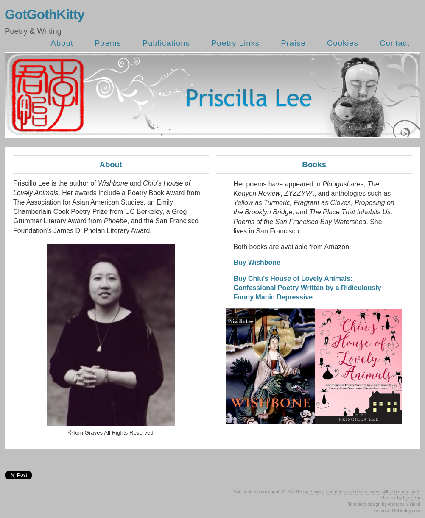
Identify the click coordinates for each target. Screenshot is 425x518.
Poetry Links (235, 43)
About (61, 43)
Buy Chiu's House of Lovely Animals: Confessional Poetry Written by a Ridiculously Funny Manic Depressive (307, 288)
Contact (395, 43)
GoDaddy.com (406, 510)
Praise (293, 43)
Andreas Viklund (404, 504)
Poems (108, 43)
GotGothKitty (44, 14)
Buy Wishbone (256, 262)
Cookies (342, 43)
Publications (166, 43)
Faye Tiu (411, 497)
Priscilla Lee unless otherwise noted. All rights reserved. (364, 491)
